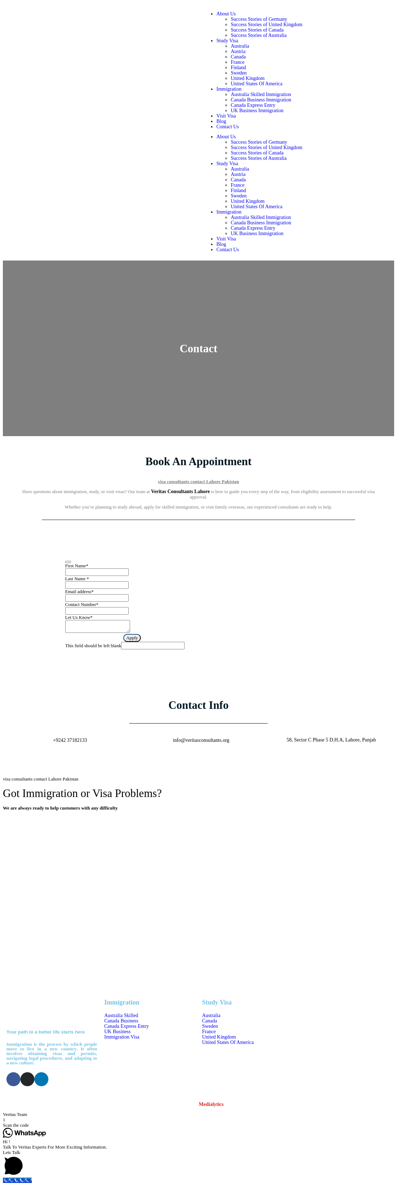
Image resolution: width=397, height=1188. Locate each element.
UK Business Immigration (257, 110)
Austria (238, 51)
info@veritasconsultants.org (201, 742)
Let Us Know (79, 617)
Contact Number (82, 604)
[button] (198, 1116)
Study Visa (227, 40)
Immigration (228, 89)
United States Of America (256, 83)
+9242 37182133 (70, 742)
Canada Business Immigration (261, 99)
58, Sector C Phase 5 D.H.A (333, 1070)
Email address (79, 591)
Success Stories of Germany (259, 19)
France (237, 62)
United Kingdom (248, 78)
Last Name (77, 578)
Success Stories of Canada (257, 30)
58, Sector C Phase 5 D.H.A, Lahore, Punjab (331, 742)
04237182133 (317, 1030)
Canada (238, 56)
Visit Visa (226, 116)
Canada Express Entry (253, 105)
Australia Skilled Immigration (261, 94)
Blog (221, 121)
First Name (77, 565)
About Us (226, 13)
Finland (238, 67)
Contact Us (227, 126)
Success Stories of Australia (259, 35)
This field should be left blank (93, 647)
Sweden (239, 73)
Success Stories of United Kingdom (266, 24)
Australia (240, 46)
